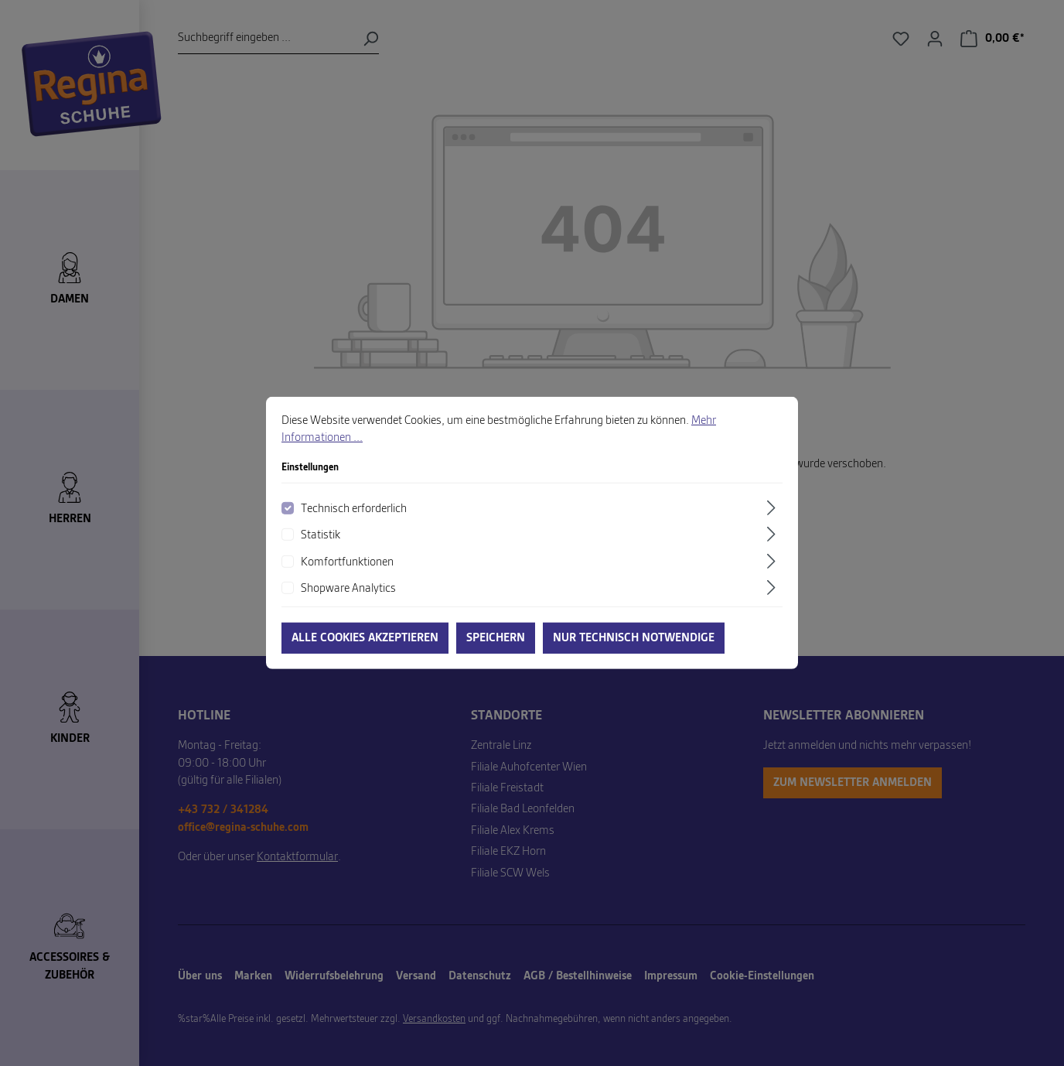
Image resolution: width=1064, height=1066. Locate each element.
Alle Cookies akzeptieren (365, 649)
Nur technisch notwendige (633, 649)
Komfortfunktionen (347, 573)
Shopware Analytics (348, 599)
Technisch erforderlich (354, 520)
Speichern (495, 649)
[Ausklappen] (773, 518)
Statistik (320, 546)
